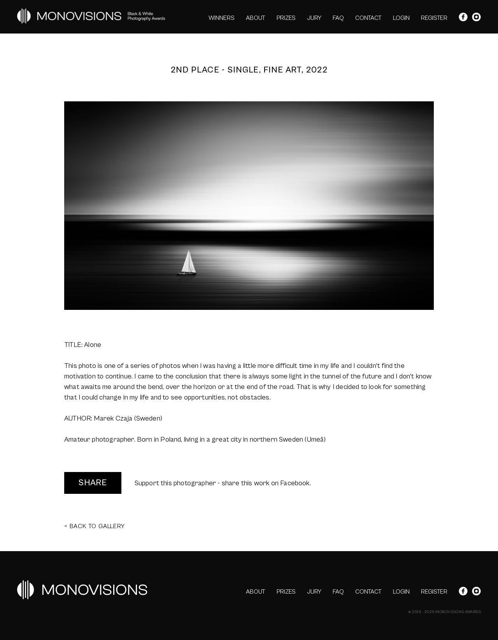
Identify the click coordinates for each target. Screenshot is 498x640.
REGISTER (434, 17)
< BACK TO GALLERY (94, 526)
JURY (314, 17)
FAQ (338, 17)
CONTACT (368, 17)
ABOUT (255, 17)
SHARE (92, 483)
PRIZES (286, 17)
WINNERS (222, 17)
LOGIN (401, 17)
